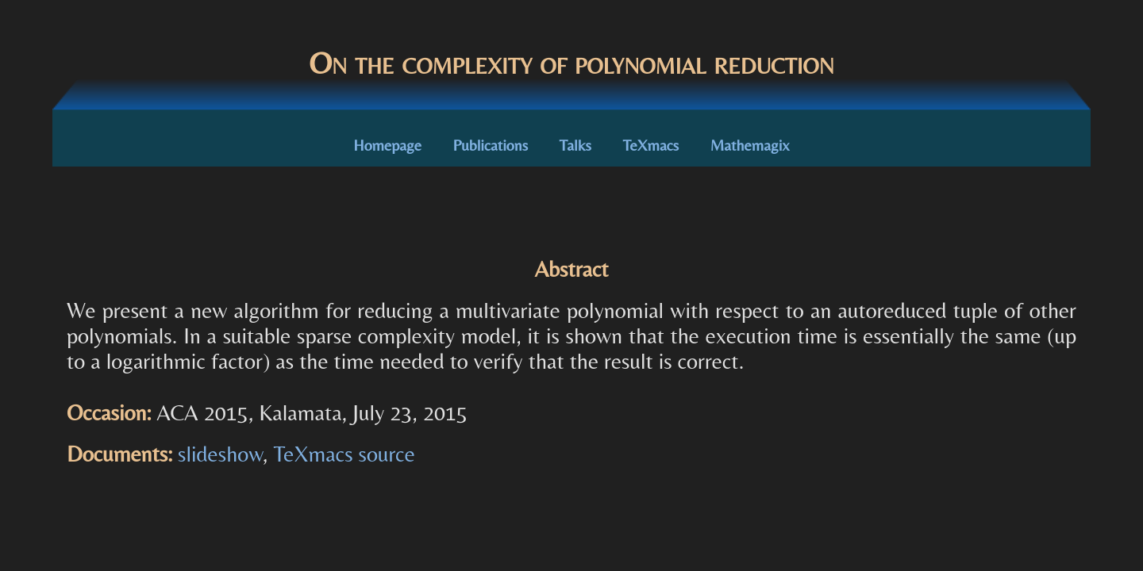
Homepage (387, 145)
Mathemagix (750, 145)
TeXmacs (650, 145)
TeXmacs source (343, 453)
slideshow (220, 453)
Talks (575, 145)
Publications (491, 145)
